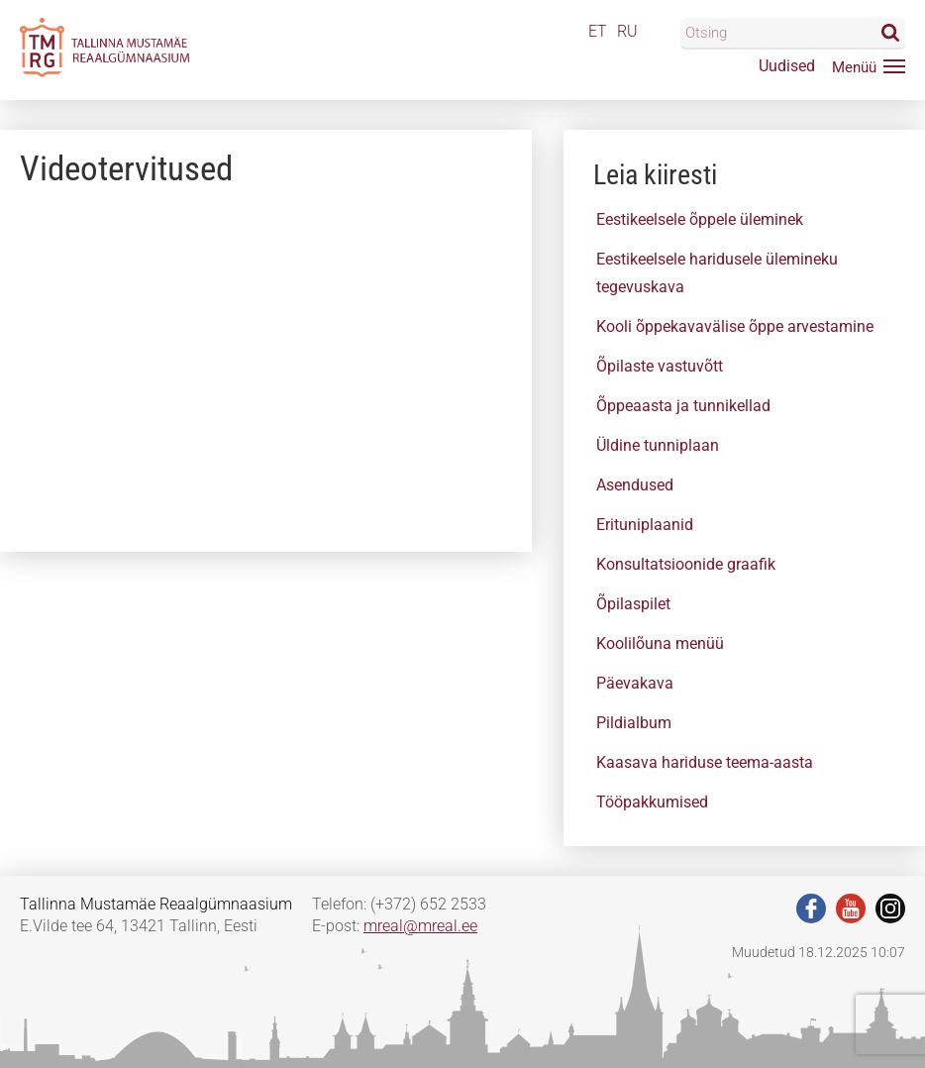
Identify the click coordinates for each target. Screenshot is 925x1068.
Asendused (634, 485)
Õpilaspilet (633, 603)
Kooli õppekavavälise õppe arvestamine (735, 326)
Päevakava (634, 683)
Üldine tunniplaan (657, 445)
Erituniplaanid (644, 524)
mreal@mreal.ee (420, 925)
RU (627, 31)
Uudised (787, 65)
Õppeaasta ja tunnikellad (683, 405)
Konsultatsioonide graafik (685, 564)
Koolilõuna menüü (660, 643)
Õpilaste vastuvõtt (659, 366)
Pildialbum (633, 722)
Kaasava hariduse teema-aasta (704, 762)
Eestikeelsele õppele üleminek (699, 219)
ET (597, 31)
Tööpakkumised (652, 802)
